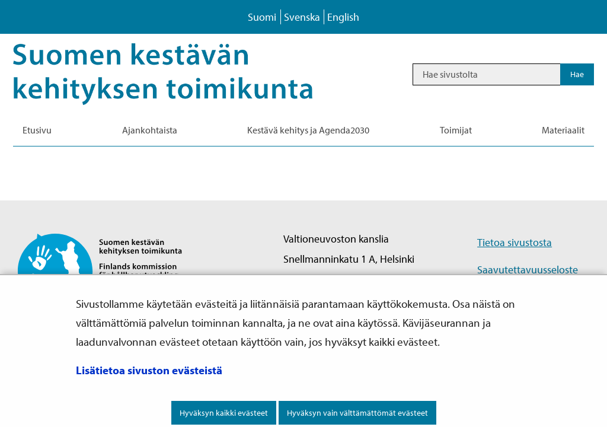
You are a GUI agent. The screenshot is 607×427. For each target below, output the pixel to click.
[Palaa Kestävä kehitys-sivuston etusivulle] (179, 74)
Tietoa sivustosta (514, 242)
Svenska (302, 17)
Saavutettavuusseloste (527, 269)
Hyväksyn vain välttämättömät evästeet (357, 412)
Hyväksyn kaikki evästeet (224, 412)
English (343, 17)
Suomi (262, 17)
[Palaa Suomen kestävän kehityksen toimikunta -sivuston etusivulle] (110, 270)
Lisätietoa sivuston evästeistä (149, 370)
